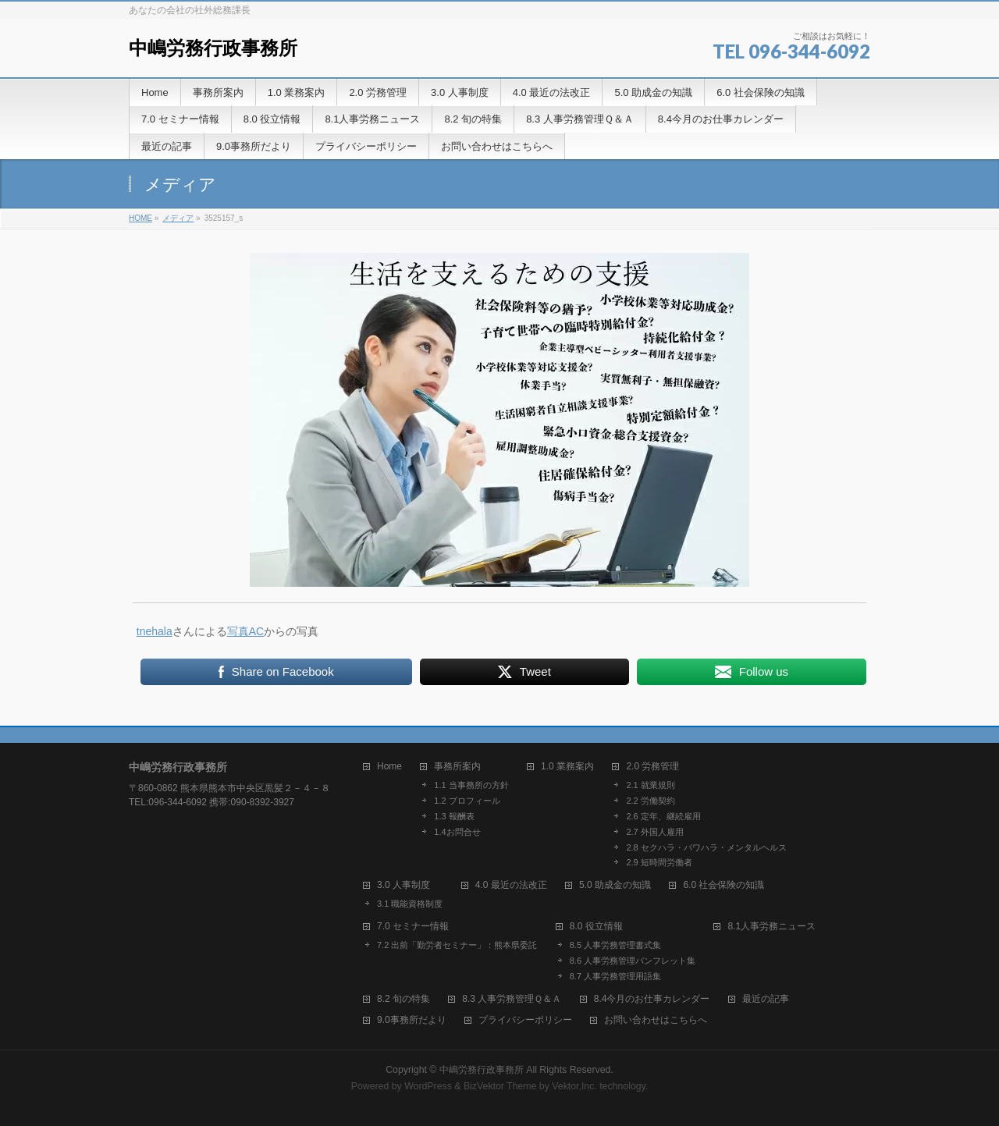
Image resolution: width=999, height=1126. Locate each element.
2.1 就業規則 (650, 785)
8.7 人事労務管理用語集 (615, 976)
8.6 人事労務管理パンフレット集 (632, 960)
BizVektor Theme (500, 1086)
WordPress (428, 1086)
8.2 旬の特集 (403, 999)
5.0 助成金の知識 (615, 885)
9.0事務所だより (411, 1020)
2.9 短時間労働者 (658, 862)
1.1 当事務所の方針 (471, 785)
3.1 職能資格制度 (410, 903)
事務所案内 (457, 767)
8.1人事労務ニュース (771, 927)
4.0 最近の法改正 (511, 885)
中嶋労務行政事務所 (213, 48)
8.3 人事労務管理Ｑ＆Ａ (511, 999)
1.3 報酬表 (454, 816)
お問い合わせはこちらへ (655, 1020)
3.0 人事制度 (403, 885)
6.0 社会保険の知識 (723, 885)
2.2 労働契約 (650, 800)
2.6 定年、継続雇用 (663, 816)
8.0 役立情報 (596, 927)
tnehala (154, 631)
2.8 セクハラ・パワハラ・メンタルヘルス (706, 847)
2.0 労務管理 (652, 767)
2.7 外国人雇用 (654, 832)
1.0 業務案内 (567, 767)
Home (389, 767)
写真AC (245, 631)
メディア (178, 218)
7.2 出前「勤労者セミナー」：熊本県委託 (457, 945)
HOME (140, 218)
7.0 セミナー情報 (413, 927)
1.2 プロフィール (467, 800)
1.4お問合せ (457, 832)
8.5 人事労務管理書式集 (615, 945)
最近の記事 (765, 999)
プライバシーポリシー (525, 1020)
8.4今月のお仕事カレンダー (652, 999)
